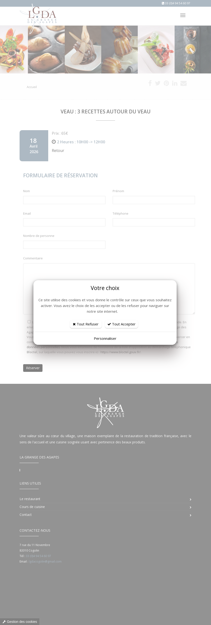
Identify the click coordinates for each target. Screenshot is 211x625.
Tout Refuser (86, 324)
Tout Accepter (121, 324)
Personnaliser (105, 338)
